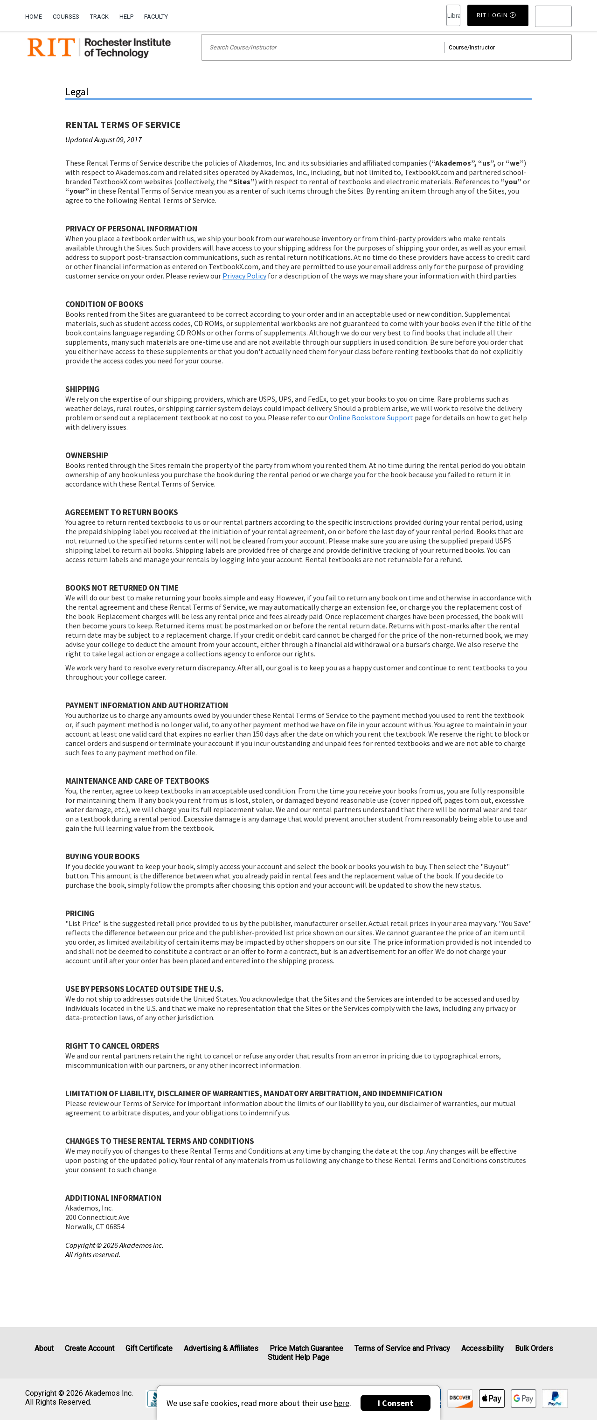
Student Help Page (298, 1357)
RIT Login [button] (453, 16)
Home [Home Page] (33, 16)
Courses (66, 16)
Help (126, 16)
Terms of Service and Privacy (402, 1348)
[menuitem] (36, 15)
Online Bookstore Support (371, 429)
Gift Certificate (149, 1348)
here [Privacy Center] (341, 1403)
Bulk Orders (534, 1348)
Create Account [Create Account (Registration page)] (89, 1348)
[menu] (553, 16)
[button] (553, 16)
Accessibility (482, 1348)
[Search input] (386, 59)
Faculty (156, 16)
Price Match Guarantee (306, 1348)
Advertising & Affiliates (221, 1348)
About (44, 1348)
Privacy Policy (244, 287)
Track (99, 16)
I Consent (395, 1403)
